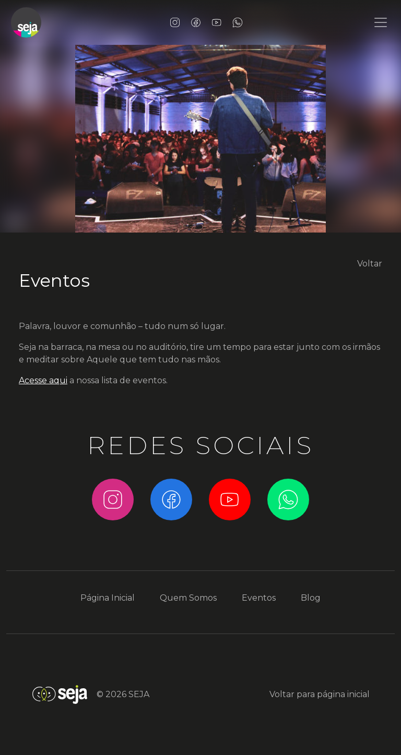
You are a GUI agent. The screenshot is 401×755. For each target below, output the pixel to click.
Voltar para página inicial (319, 694)
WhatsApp (237, 22)
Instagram (174, 22)
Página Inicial (107, 598)
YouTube (216, 22)
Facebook (195, 22)
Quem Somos (188, 598)
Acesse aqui (43, 380)
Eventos (54, 280)
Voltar (369, 264)
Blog (311, 598)
